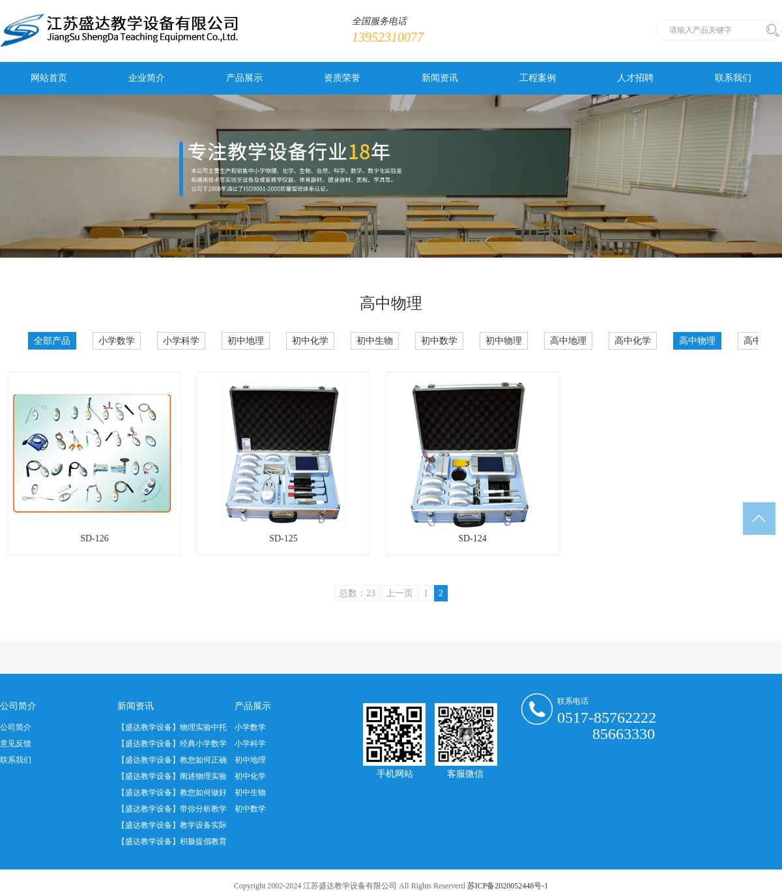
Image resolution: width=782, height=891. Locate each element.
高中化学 (633, 341)
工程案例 (537, 78)
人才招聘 (635, 78)
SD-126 (94, 538)
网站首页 (49, 78)
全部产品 (52, 341)
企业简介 (146, 78)
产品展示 (244, 78)
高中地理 (568, 341)
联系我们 (733, 78)
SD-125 (283, 538)
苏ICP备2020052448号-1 (508, 885)
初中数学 (439, 341)
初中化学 (310, 341)
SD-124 (472, 538)
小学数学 (116, 341)
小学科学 (181, 341)
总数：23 (357, 593)
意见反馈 (15, 743)
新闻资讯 (440, 78)
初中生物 (374, 341)
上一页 (399, 593)
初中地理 (245, 341)
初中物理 (503, 341)
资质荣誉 (342, 78)
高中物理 (697, 341)
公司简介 (15, 727)
